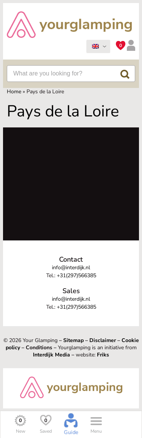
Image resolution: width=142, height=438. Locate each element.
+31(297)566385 (76, 275)
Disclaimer (102, 340)
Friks (103, 354)
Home (14, 91)
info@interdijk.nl (71, 267)
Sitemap (73, 340)
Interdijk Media (51, 354)
